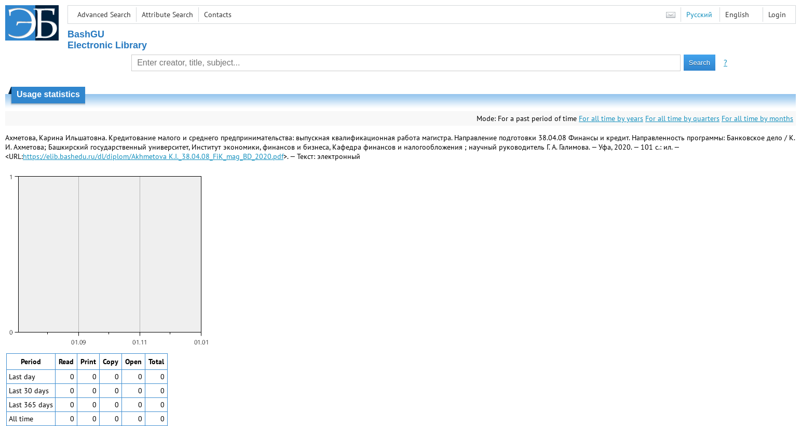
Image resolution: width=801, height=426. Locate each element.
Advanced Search (104, 14)
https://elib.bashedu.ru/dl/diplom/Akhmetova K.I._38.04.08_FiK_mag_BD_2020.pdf (153, 156)
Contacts (218, 14)
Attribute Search (167, 14)
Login (777, 14)
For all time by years (611, 118)
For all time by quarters (682, 118)
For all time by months (757, 118)
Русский (699, 14)
